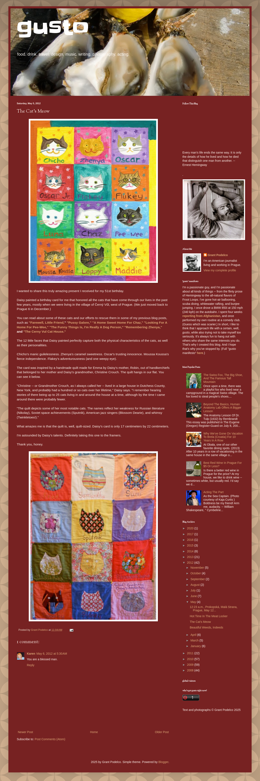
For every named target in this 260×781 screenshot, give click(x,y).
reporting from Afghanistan (201, 316)
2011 (190, 653)
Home (94, 732)
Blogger (163, 762)
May (193, 602)
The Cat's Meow (200, 621)
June (194, 596)
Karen (31, 653)
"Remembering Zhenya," (143, 327)
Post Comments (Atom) (50, 739)
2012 (190, 562)
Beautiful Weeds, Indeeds (206, 627)
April (193, 634)
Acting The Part (213, 492)
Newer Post (25, 732)
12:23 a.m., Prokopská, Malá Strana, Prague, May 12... (213, 608)
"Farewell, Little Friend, (46, 322)
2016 (190, 539)
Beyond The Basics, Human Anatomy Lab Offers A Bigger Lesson (222, 408)
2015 (190, 545)
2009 (190, 664)
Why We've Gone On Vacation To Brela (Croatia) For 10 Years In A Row (223, 437)
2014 (190, 551)
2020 (190, 528)
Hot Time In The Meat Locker (209, 616)
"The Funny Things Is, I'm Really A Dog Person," (86, 327)
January (196, 646)
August (195, 584)
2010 (190, 659)
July (193, 590)
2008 (190, 670)
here (200, 353)
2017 (190, 534)
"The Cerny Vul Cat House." (44, 331)
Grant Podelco (218, 255)
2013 (190, 557)
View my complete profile (220, 270)
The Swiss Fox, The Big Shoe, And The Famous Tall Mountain (223, 378)
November (197, 567)
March (194, 640)
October (196, 573)
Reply (30, 665)
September (197, 579)
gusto (53, 27)
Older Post (162, 732)
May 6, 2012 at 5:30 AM (51, 653)
